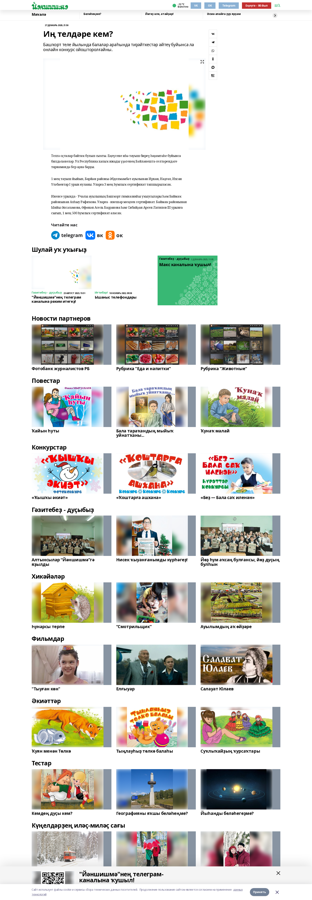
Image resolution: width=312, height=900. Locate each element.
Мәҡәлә (39, 14)
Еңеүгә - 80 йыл (257, 5)
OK (210, 5)
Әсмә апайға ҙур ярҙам (224, 14)
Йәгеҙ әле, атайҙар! (159, 14)
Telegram (228, 5)
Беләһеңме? (92, 14)
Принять (259, 892)
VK (196, 5)
